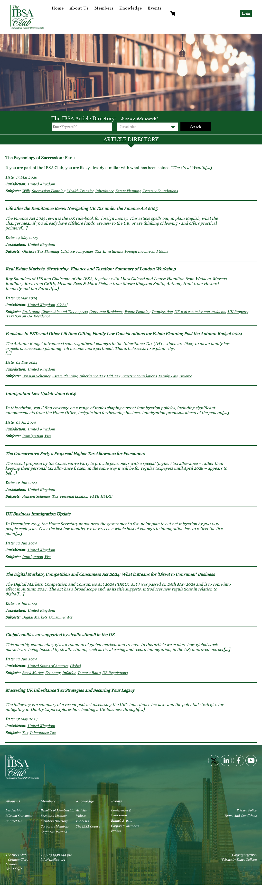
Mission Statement (18, 816)
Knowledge (130, 8)
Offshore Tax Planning (40, 251)
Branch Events (121, 820)
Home (58, 8)
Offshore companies (76, 251)
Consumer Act (60, 617)
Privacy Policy (246, 810)
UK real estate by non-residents (200, 311)
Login (246, 13)
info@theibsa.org (52, 859)
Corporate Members (54, 826)
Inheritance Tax (92, 376)
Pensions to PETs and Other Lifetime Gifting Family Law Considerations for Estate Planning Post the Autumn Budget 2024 (123, 333)
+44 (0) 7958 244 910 (56, 855)
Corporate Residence (106, 311)
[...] (208, 167)
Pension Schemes (36, 376)
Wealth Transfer (80, 191)
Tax (98, 251)
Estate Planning (128, 191)
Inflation (69, 672)
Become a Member (53, 816)
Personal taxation (74, 496)
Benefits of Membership (57, 810)
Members (103, 8)
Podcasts (82, 821)
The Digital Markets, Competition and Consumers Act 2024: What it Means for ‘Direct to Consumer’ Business (110, 574)
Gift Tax (113, 376)
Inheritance (104, 191)
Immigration (162, 311)
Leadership (13, 810)
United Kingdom (41, 184)
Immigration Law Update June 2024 (40, 393)
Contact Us (13, 821)
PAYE (94, 496)
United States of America (48, 666)
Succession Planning (48, 191)
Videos (80, 816)
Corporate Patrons (53, 832)
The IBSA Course (88, 826)
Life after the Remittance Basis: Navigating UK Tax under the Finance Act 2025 (81, 208)
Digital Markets (34, 617)
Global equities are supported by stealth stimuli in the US (59, 634)
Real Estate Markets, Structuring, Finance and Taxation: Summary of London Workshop (90, 268)
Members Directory (54, 821)
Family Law (168, 376)
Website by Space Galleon (238, 859)
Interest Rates (89, 672)
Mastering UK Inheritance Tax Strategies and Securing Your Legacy (69, 690)
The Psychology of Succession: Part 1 (40, 157)
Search (195, 126)
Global (61, 305)
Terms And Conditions (240, 816)
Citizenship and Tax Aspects (64, 311)
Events (154, 8)
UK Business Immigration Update (38, 513)
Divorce (185, 376)
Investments (113, 251)
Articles (81, 810)
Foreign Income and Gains (146, 251)
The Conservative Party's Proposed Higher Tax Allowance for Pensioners (75, 453)
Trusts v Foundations (160, 191)
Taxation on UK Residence (28, 316)
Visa (47, 436)
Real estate (31, 311)
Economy (53, 672)
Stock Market (33, 672)
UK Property (237, 311)
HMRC (106, 496)
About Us (79, 8)
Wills (26, 191)
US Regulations (115, 672)
